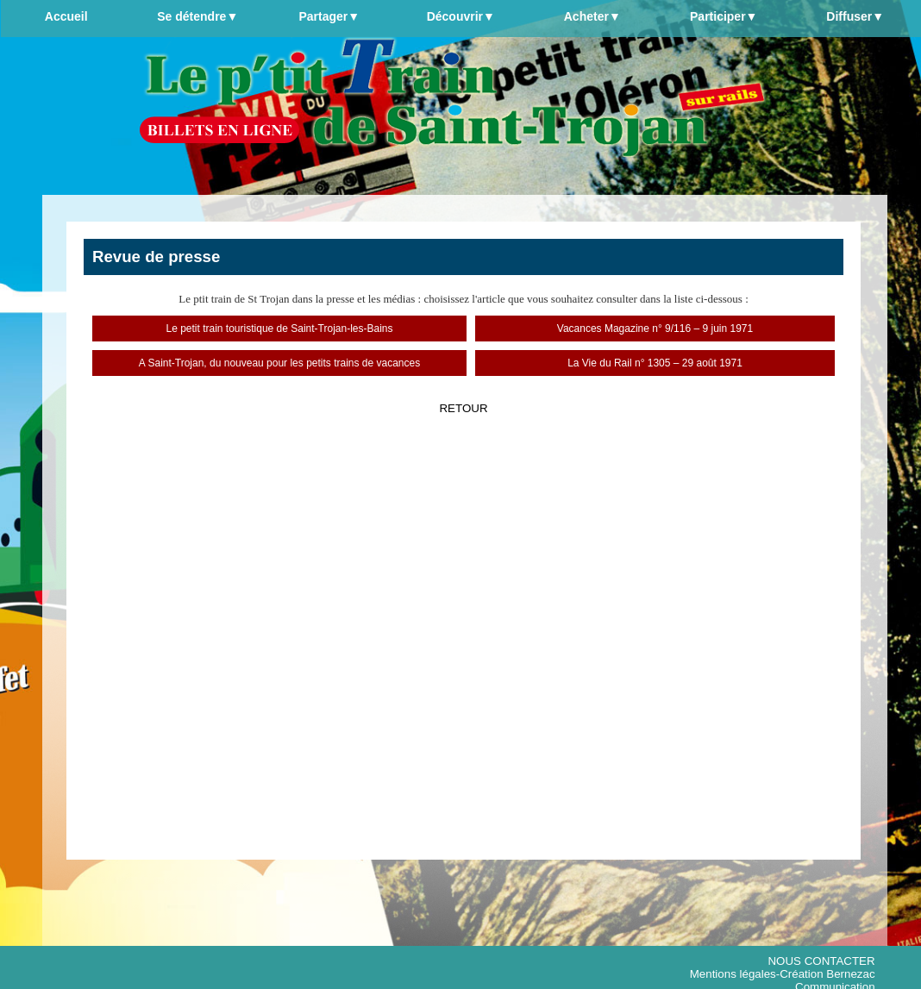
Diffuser (855, 16)
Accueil (66, 16)
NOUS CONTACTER (821, 961)
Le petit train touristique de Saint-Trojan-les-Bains (279, 328)
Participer (723, 16)
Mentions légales (733, 973)
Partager (329, 16)
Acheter (592, 16)
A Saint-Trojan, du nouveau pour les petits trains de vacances (279, 363)
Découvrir (461, 16)
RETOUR (463, 408)
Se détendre (197, 16)
